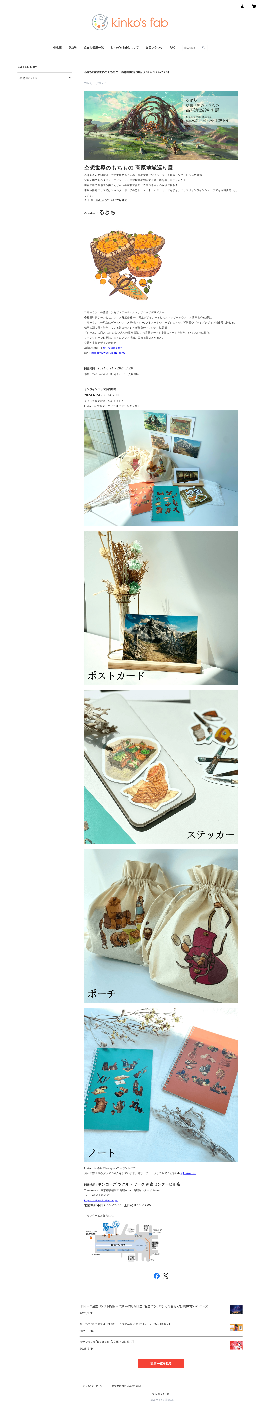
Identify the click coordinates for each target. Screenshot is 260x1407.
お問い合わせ (154, 47)
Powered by (161, 1399)
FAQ (172, 47)
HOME (57, 47)
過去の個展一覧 (94, 47)
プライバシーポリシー (94, 1385)
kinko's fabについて (125, 47)
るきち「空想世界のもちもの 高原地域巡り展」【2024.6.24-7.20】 (126, 72)
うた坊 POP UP (27, 78)
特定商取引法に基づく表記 (126, 1385)
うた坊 (73, 47)
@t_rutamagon (113, 347)
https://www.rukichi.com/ (108, 352)
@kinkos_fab (188, 1173)
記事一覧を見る (161, 1363)
